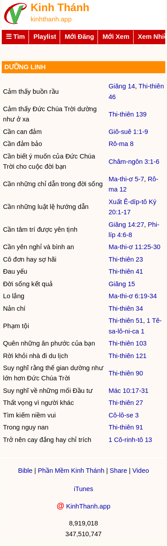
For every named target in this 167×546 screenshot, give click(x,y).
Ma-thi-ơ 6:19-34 (133, 296)
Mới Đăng (79, 36)
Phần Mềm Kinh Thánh (71, 470)
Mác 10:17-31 (129, 390)
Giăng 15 (122, 284)
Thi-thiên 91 (126, 427)
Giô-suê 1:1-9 (128, 131)
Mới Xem (115, 36)
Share (118, 470)
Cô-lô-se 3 (124, 415)
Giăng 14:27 (126, 224)
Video (140, 470)
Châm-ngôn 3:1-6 (134, 161)
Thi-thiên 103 (128, 343)
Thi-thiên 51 (126, 320)
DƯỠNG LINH (24, 67)
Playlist (44, 36)
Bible (25, 470)
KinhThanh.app (88, 506)
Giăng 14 (122, 86)
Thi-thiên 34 (126, 308)
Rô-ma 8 (121, 143)
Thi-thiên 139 (128, 114)
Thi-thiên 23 (126, 259)
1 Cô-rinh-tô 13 (130, 439)
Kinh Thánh (60, 7)
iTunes (83, 488)
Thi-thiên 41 (126, 271)
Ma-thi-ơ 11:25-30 (135, 246)
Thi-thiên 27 (126, 402)
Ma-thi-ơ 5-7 (126, 179)
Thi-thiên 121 (128, 355)
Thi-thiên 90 (126, 373)
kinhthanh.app (51, 19)
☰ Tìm (15, 36)
